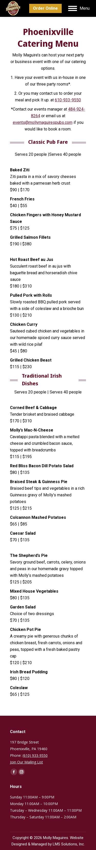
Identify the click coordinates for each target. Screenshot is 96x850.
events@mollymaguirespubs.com (42, 122)
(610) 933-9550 (35, 755)
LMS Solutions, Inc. (69, 844)
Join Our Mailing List (26, 762)
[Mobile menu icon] (79, 8)
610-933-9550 (68, 100)
